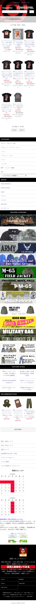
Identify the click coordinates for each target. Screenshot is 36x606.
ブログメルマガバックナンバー (17, 596)
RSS (28, 596)
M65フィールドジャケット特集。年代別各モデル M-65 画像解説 (9, 373)
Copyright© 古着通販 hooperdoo (18, 603)
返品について (6, 594)
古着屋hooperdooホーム (8, 592)
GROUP (23, 2)
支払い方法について (18, 592)
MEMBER (21, 579)
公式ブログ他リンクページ (9, 388)
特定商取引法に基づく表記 (16, 594)
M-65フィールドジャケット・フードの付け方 (27, 381)
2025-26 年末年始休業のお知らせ (9, 381)
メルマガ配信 (7, 596)
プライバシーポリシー (28, 594)
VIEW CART (22, 583)
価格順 (18, 25)
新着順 (23, 25)
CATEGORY (16, 2)
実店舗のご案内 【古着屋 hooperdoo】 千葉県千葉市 (27, 373)
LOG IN (3, 579)
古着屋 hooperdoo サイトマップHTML (27, 388)
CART (28, 2)
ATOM (31, 596)
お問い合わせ (4, 587)
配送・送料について (29, 592)
